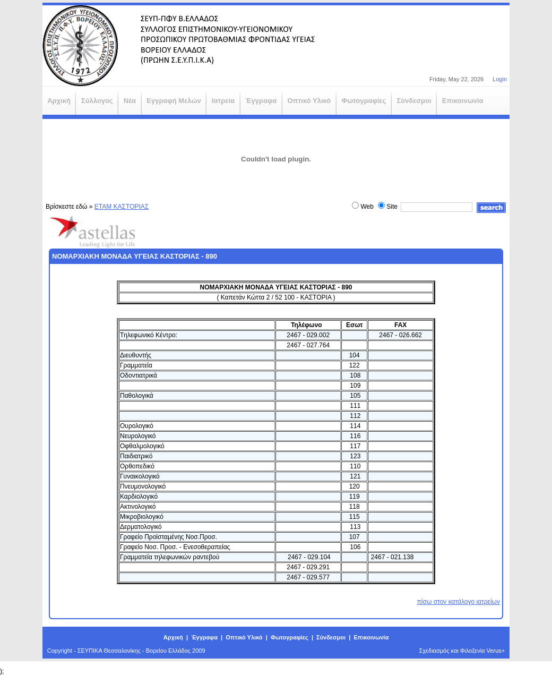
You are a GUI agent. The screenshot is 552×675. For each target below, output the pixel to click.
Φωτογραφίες (289, 637)
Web (366, 206)
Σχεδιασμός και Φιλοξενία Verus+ (462, 650)
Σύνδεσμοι (331, 637)
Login (500, 79)
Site (392, 206)
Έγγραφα (204, 637)
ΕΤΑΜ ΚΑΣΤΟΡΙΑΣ (121, 206)
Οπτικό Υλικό (244, 637)
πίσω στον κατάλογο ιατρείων (458, 601)
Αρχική (173, 637)
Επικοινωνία (371, 637)
